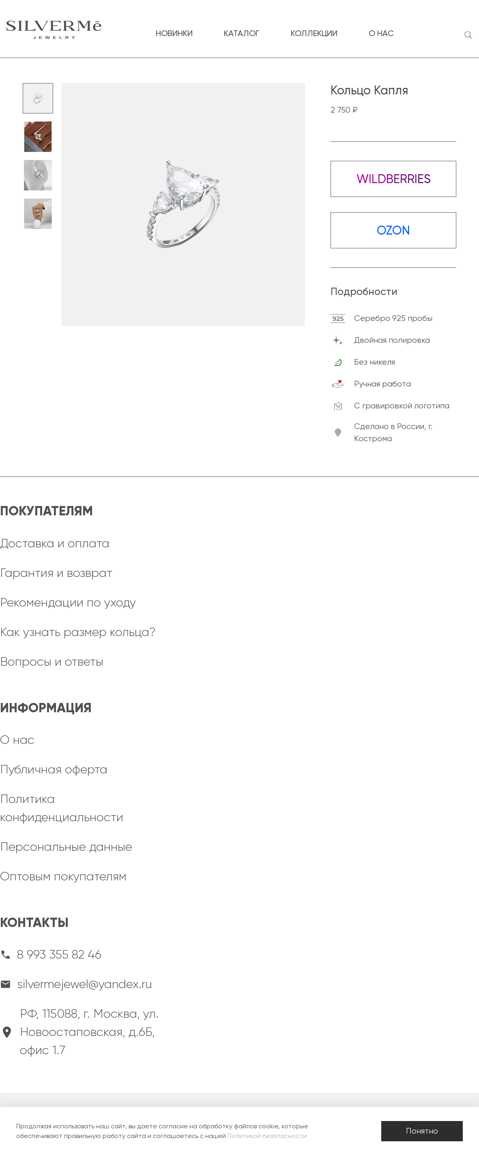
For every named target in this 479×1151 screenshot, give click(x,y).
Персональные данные (66, 847)
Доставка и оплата (55, 543)
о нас (381, 33)
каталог (242, 33)
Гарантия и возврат (56, 573)
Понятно (422, 1131)
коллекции (314, 33)
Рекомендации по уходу (68, 602)
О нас (17, 740)
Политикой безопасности (267, 1136)
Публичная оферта (53, 769)
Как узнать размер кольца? (78, 632)
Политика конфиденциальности (61, 808)
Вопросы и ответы (51, 661)
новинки (174, 33)
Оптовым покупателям (63, 876)
